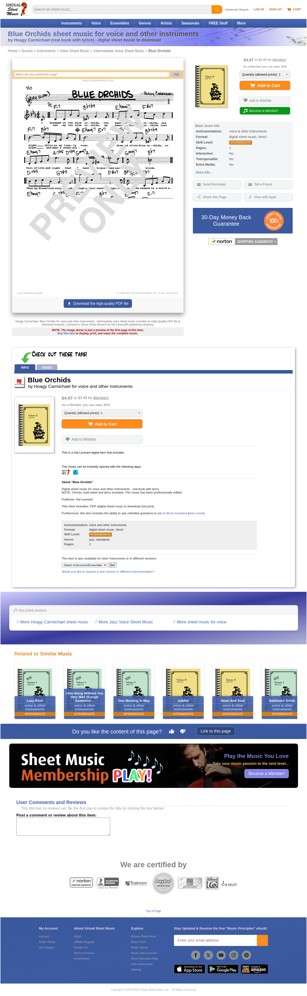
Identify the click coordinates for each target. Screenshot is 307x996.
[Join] (262, 940)
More (241, 23)
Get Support (46, 947)
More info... (204, 172)
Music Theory (139, 947)
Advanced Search (237, 9)
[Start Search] (217, 9)
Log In (259, 9)
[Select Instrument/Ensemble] (84, 565)
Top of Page (153, 911)
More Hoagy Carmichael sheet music (54, 622)
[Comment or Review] (63, 827)
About (77, 936)
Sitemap (136, 969)
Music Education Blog (144, 958)
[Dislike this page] (182, 732)
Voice (96, 23)
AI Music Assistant (174, 513)
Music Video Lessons (144, 953)
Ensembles (119, 23)
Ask (176, 74)
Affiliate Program (84, 942)
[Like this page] (171, 732)
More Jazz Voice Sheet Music (126, 622)
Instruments (71, 23)
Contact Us (81, 947)
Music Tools (138, 942)
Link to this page (216, 731)
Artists (166, 23)
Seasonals (190, 23)
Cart (294, 9)
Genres (145, 23)
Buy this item (66, 333)
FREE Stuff (218, 23)
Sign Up (275, 9)
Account (44, 936)
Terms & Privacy (84, 953)
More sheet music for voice (202, 622)
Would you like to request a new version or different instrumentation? (108, 571)
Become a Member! (266, 773)
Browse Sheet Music (143, 936)
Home (13, 51)
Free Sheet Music (142, 964)
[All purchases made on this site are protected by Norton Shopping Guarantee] (242, 244)
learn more (196, 513)
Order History (47, 942)
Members (279, 60)
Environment (81, 958)
